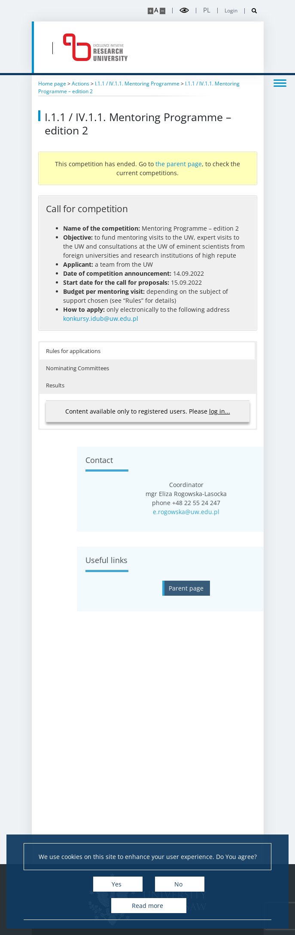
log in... (219, 411)
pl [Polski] (206, 10)
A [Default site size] (156, 10)
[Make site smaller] (162, 11)
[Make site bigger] (150, 11)
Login (231, 10)
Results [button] (55, 385)
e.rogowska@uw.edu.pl (253, 512)
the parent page (178, 164)
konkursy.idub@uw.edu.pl (100, 318)
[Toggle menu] (280, 82)
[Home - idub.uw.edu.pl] (95, 47)
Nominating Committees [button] (77, 368)
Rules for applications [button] (73, 351)
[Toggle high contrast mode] (184, 10)
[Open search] (251, 11)
